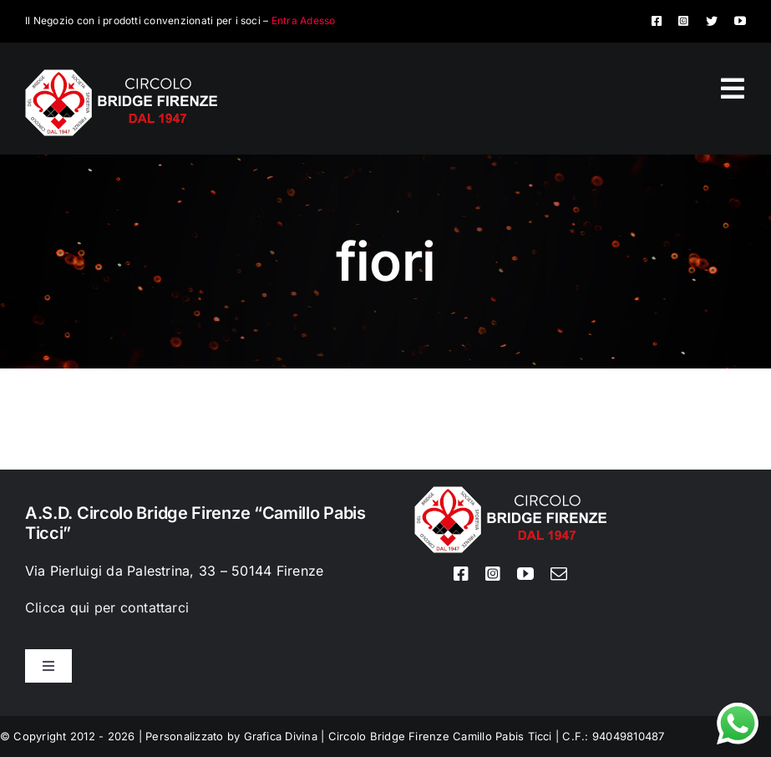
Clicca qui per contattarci (107, 607)
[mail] (558, 574)
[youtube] (740, 21)
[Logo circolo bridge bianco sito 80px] (121, 76)
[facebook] (657, 21)
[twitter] (712, 21)
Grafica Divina (280, 736)
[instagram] (683, 21)
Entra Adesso (303, 20)
